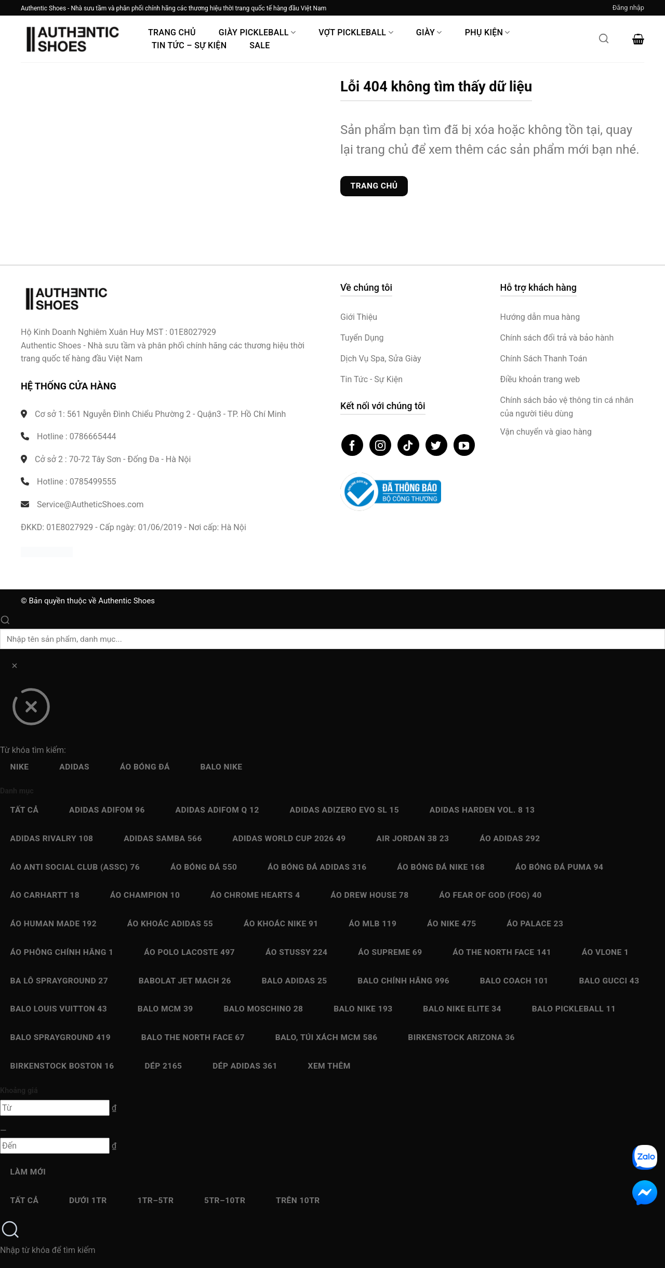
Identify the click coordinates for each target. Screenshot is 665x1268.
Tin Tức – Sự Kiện (189, 45)
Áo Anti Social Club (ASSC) (75, 867)
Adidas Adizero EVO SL (345, 810)
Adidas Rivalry (52, 838)
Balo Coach (514, 981)
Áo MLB (372, 923)
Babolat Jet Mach (185, 981)
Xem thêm (329, 1066)
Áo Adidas (510, 838)
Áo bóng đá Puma (559, 867)
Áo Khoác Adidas (170, 923)
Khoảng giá (19, 1090)
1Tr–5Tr (155, 1200)
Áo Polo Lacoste (189, 952)
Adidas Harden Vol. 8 (482, 810)
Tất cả (24, 810)
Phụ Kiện (487, 32)
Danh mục (17, 791)
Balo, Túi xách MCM (326, 1037)
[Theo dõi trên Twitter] (436, 445)
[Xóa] (14, 667)
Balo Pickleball (574, 1009)
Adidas (74, 767)
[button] (628, 8)
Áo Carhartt (45, 895)
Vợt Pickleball (355, 32)
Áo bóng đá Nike (441, 867)
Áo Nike (451, 923)
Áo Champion (145, 895)
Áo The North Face (502, 952)
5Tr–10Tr (224, 1200)
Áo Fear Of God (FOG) (490, 895)
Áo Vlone (605, 952)
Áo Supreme (390, 952)
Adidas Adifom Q (217, 810)
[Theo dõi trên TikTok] (408, 445)
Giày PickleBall (257, 32)
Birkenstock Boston (62, 1066)
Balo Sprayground (60, 1037)
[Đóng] (31, 710)
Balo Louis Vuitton (58, 1009)
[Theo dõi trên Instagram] (380, 445)
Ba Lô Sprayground (59, 981)
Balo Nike (221, 767)
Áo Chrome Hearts (255, 895)
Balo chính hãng (403, 981)
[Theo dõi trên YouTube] (464, 445)
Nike (19, 767)
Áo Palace (535, 923)
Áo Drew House (369, 895)
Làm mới (28, 1172)
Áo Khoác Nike (281, 923)
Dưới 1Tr (88, 1200)
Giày (429, 32)
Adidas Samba (163, 838)
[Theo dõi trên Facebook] (352, 445)
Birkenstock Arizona (461, 1037)
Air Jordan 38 (412, 838)
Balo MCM (165, 1009)
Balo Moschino (263, 1009)
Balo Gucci (609, 981)
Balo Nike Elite (462, 1009)
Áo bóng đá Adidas (317, 867)
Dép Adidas (244, 1066)
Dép (163, 1066)
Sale (259, 45)
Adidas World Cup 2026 (289, 838)
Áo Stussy (296, 952)
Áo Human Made (53, 923)
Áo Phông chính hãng (62, 952)
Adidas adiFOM (107, 810)
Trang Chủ (172, 32)
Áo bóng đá (145, 767)
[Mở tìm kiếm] (603, 41)
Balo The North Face (193, 1037)
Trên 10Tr (298, 1200)
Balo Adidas (294, 981)
